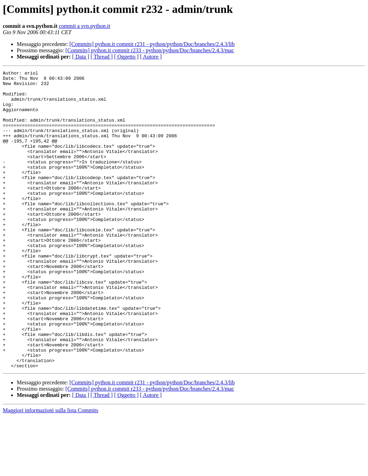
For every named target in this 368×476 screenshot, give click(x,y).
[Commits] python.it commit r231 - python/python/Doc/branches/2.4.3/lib (152, 44)
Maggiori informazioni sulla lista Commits (50, 470)
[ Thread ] (102, 57)
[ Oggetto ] (126, 57)
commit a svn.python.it (84, 26)
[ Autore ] (151, 57)
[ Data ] (80, 57)
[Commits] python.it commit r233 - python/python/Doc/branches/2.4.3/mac (150, 50)
